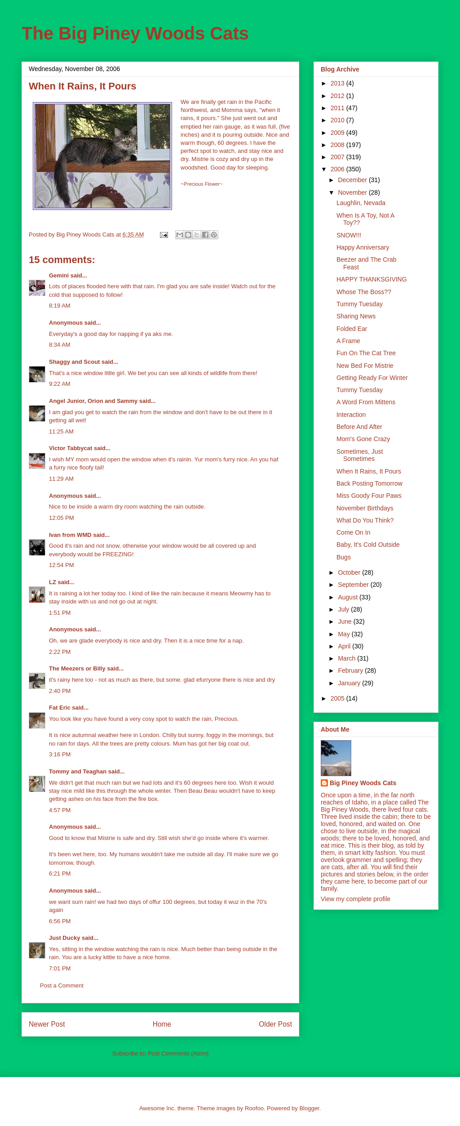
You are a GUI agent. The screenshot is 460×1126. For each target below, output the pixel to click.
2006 (338, 169)
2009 (338, 132)
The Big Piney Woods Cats (135, 33)
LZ (52, 582)
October (350, 572)
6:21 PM (60, 873)
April (345, 646)
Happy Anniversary (362, 247)
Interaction (351, 414)
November (353, 192)
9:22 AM (60, 383)
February (351, 670)
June (345, 621)
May (344, 634)
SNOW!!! (348, 235)
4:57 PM (60, 810)
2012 (338, 95)
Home (162, 1024)
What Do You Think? (365, 520)
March (347, 658)
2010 (338, 120)
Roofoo (254, 1108)
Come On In (353, 532)
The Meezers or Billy (77, 668)
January (350, 683)
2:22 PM (60, 651)
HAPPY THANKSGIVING (371, 279)
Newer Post (47, 1024)
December (353, 179)
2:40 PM (60, 691)
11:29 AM (61, 478)
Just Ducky (64, 937)
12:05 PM (61, 517)
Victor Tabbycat (70, 448)
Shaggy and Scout (74, 361)
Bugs (343, 557)
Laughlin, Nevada (360, 202)
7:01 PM (60, 968)
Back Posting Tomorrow (369, 483)
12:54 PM (61, 565)
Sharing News (356, 316)
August (348, 597)
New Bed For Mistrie (365, 365)
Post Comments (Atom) (178, 1053)
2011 (338, 108)
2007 (338, 157)
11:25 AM (61, 431)
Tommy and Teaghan (77, 771)
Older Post (275, 1024)
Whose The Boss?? (363, 291)
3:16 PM (60, 754)
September (354, 584)
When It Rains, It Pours (368, 471)
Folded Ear (351, 328)
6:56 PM (60, 921)
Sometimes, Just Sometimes (359, 455)
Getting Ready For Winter (372, 377)
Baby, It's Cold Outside (368, 544)
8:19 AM (60, 305)
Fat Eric (60, 707)
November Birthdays (365, 508)
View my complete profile (355, 899)
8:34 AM (60, 344)
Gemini (59, 275)
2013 (338, 83)
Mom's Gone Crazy (363, 438)
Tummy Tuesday (359, 304)
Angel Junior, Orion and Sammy (93, 401)
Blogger (309, 1108)
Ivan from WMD (70, 535)
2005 (338, 698)
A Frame (348, 340)
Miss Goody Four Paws (369, 495)
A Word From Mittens (365, 402)
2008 (338, 144)
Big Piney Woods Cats (363, 782)
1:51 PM (60, 612)
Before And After (359, 426)
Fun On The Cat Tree (366, 353)
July (344, 609)
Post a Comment (62, 985)
